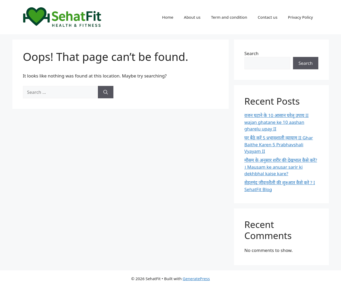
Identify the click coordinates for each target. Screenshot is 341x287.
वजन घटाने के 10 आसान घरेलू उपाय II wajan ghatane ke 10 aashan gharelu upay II (276, 122)
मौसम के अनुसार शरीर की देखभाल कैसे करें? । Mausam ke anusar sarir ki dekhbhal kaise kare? (280, 167)
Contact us (267, 17)
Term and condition (229, 17)
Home (168, 17)
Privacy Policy (300, 17)
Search (251, 53)
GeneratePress (196, 278)
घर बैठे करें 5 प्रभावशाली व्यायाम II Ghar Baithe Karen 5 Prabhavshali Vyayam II (278, 144)
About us (192, 17)
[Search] (105, 92)
